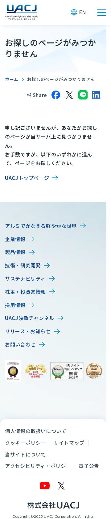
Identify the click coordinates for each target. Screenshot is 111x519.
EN (82, 12)
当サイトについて (25, 454)
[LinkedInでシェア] (96, 95)
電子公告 (89, 465)
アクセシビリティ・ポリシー (38, 465)
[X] (61, 486)
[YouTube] (45, 486)
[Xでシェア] (69, 95)
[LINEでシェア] (83, 95)
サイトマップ (69, 442)
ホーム (11, 79)
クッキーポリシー (25, 442)
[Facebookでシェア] (56, 95)
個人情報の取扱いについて (36, 431)
